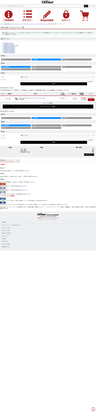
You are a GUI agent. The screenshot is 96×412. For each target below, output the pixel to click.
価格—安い (4, 69)
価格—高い (34, 69)
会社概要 (4, 222)
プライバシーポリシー (7, 227)
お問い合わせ (20, 186)
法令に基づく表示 (6, 230)
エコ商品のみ (90, 81)
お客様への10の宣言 (6, 233)
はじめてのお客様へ (6, 244)
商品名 (64, 66)
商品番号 (34, 66)
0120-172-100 (45, 216)
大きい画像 (65, 59)
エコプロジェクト (6, 235)
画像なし (4, 59)
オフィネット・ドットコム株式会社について (11, 225)
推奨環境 (4, 238)
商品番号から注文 (6, 246)
